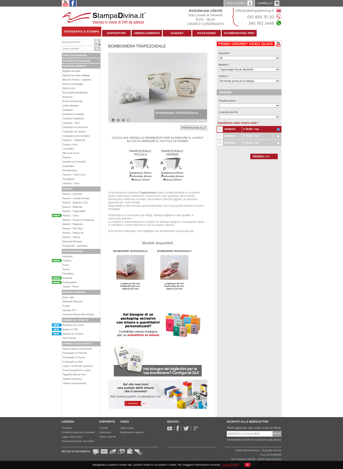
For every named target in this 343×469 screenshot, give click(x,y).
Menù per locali (71, 153)
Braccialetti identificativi (75, 92)
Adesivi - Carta (71, 215)
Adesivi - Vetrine (71, 237)
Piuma (66, 269)
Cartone (67, 260)
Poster (66, 306)
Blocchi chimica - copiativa (77, 79)
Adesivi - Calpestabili (74, 211)
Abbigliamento (147, 33)
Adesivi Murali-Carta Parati (77, 348)
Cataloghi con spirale (74, 131)
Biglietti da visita (71, 71)
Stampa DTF (69, 310)
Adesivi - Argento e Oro (75, 202)
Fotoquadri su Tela (73, 361)
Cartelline (68, 110)
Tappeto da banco (72, 379)
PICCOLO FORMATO (75, 66)
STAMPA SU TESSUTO (76, 320)
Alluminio (68, 256)
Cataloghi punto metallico (76, 136)
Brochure (68, 97)
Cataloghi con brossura (75, 127)
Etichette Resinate (72, 241)
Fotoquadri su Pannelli (75, 353)
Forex (66, 265)
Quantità (224, 53)
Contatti (103, 428)
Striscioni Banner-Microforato (78, 314)
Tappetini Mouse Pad (74, 374)
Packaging (206, 33)
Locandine (68, 148)
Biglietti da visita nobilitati (76, 75)
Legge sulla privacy (72, 436)
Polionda (67, 278)
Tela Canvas (69, 338)
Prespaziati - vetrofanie (75, 246)
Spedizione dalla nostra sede (238, 122)
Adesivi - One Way (73, 228)
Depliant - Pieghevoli (74, 140)
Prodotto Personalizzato (77, 60)
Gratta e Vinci (70, 144)
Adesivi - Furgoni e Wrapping (78, 220)
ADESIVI (68, 189)
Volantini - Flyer (71, 183)
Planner (67, 157)
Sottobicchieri (70, 170)
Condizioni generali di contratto (78, 432)
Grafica (224, 76)
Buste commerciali (73, 101)
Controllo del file (228, 112)
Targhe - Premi (71, 286)
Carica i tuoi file (107, 436)
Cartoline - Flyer (71, 123)
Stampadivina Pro (239, 33)
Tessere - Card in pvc (74, 174)
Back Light (68, 297)
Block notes (69, 88)
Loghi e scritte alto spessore (78, 366)
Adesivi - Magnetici (73, 224)
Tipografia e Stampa (81, 31)
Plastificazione (227, 100)
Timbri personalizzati (75, 55)
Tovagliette (68, 179)
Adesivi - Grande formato (76, 198)
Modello (224, 64)
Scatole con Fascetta (74, 161)
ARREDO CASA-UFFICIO (77, 343)
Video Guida (126, 428)
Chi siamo (67, 428)
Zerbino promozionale (74, 383)
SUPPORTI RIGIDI (73, 251)
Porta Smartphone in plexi (77, 370)
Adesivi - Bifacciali (72, 207)
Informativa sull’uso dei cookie (78, 441)
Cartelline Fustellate (73, 114)
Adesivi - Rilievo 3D (73, 233)
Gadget (177, 33)
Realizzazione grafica (131, 432)
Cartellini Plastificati (73, 118)
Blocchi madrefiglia (73, 84)
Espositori (116, 33)
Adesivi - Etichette (72, 194)
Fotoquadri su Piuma (74, 357)
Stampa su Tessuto (73, 333)
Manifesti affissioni (73, 301)
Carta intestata (71, 105)
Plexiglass (68, 273)
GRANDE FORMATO (74, 292)
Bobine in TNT (70, 329)
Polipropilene (70, 282)
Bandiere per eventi (73, 325)
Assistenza (105, 432)
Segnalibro (68, 166)
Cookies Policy (230, 464)
